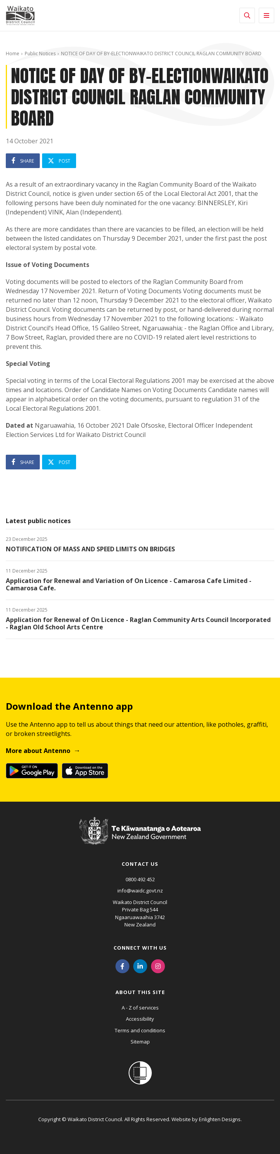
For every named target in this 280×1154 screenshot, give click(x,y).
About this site (140, 992)
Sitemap (140, 1041)
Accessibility (140, 1018)
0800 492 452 (140, 879)
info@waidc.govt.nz (140, 890)
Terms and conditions (140, 1030)
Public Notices (40, 53)
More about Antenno (38, 750)
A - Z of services (140, 1007)
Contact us (140, 863)
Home (12, 53)
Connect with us (140, 947)
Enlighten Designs (220, 1119)
